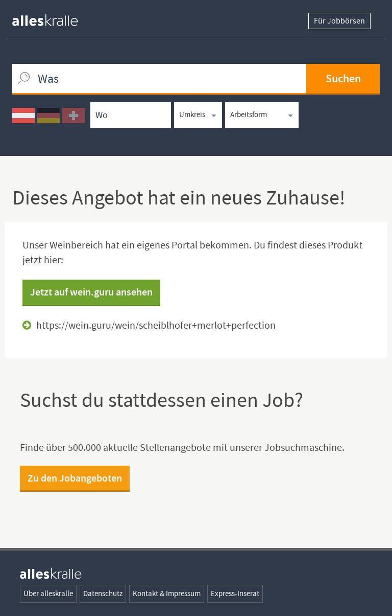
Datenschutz (102, 593)
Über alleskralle (48, 593)
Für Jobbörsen (339, 21)
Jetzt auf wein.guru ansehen (91, 292)
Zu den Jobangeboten (75, 478)
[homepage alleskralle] (53, 18)
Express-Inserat (235, 593)
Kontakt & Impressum (167, 593)
